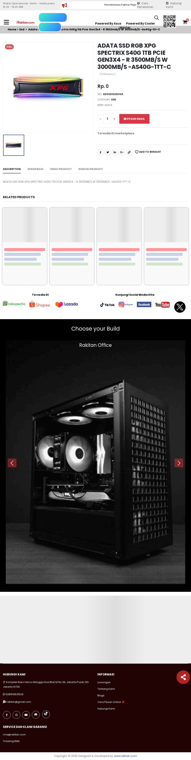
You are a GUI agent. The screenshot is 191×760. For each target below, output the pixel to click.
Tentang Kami (106, 689)
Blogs (100, 695)
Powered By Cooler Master (137, 25)
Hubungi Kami (174, 5)
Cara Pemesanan (145, 5)
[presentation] (12, 463)
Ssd (113, 99)
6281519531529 (14, 694)
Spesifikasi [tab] (35, 169)
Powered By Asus (108, 23)
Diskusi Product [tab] (90, 169)
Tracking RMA (11, 741)
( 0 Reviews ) (108, 74)
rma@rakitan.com (14, 734)
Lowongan (104, 682)
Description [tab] (12, 169)
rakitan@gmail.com (18, 702)
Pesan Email (134, 119)
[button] (156, 18)
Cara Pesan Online (109, 702)
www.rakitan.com (125, 756)
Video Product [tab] (61, 169)
